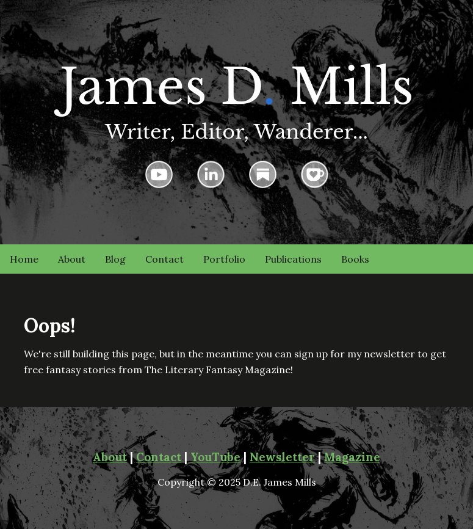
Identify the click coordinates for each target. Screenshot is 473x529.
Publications (293, 259)
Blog (115, 259)
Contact (164, 259)
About (71, 259)
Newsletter (282, 457)
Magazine (352, 457)
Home (24, 259)
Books (355, 259)
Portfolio (224, 259)
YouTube (215, 457)
